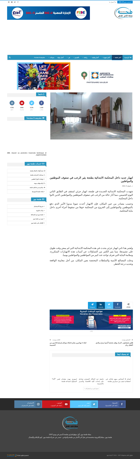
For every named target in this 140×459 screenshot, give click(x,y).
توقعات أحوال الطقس (37, 179)
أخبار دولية (60, 57)
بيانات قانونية (39, 210)
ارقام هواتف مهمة (39, 183)
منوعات (52, 57)
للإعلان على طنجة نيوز (37, 223)
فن (69, 57)
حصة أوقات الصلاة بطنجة (37, 171)
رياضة (85, 57)
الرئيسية (127, 57)
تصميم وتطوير (25, 455)
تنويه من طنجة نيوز (38, 219)
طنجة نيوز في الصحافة (37, 214)
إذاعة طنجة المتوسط (37, 191)
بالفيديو (77, 57)
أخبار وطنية (95, 57)
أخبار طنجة (118, 57)
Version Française (39, 57)
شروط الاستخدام (38, 206)
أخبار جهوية (106, 57)
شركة (14, 455)
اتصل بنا (112, 2)
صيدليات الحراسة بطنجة (37, 175)
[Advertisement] (70, 36)
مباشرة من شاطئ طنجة (37, 187)
